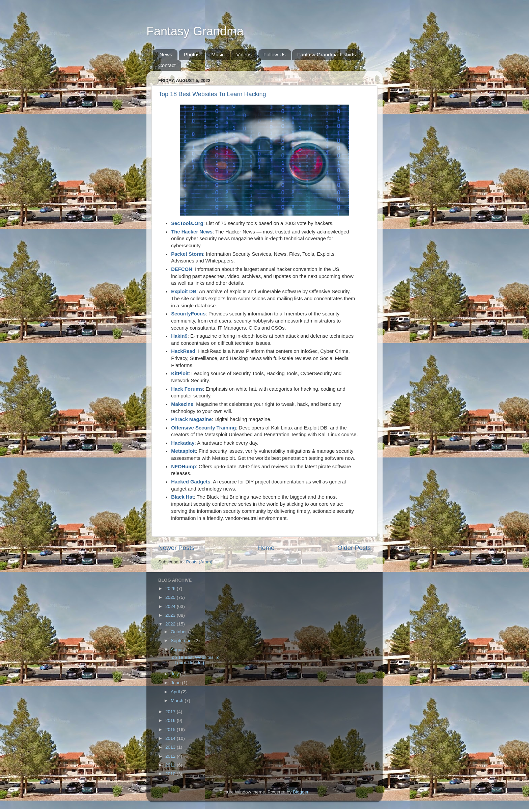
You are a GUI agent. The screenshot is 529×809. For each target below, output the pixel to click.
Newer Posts (176, 547)
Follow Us (274, 54)
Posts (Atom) (199, 561)
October (179, 631)
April (176, 691)
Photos (192, 54)
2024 (171, 606)
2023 (171, 615)
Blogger (300, 791)
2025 (171, 597)
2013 (171, 747)
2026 (171, 588)
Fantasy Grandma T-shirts (326, 54)
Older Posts (354, 547)
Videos (244, 54)
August (178, 649)
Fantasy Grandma (195, 31)
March (178, 700)
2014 (171, 738)
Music (217, 54)
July (175, 673)
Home (265, 547)
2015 (171, 729)
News (166, 54)
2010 (171, 773)
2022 (171, 623)
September (182, 640)
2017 (171, 711)
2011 (171, 765)
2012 (171, 756)
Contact (167, 65)
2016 (171, 720)
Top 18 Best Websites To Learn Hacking (212, 94)
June (176, 682)
